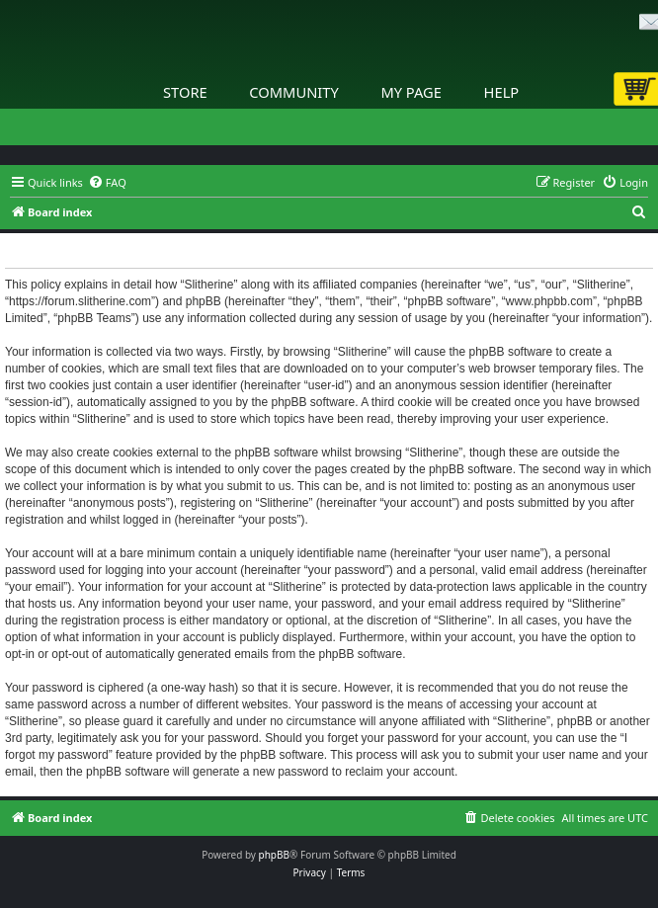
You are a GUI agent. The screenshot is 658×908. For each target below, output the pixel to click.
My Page (411, 92)
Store (185, 92)
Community (293, 92)
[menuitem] (107, 183)
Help (502, 92)
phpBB (274, 855)
